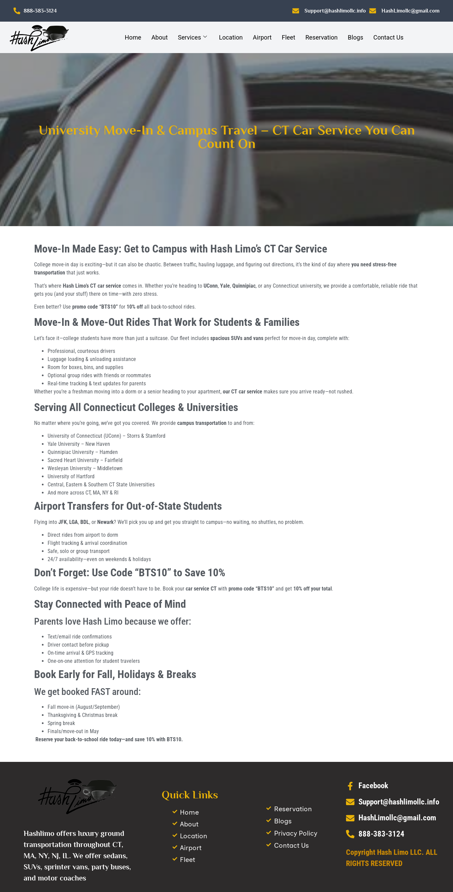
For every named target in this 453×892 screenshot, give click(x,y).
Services (192, 37)
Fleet (288, 37)
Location (231, 37)
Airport (262, 37)
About (159, 37)
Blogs (355, 37)
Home (133, 37)
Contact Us (388, 37)
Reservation (321, 37)
